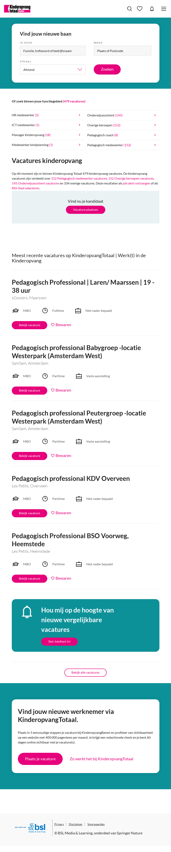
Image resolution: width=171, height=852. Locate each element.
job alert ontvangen (136, 183)
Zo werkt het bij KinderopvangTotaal (101, 758)
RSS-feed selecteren (25, 188)
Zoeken (107, 69)
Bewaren (63, 324)
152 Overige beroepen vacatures (131, 178)
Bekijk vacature (29, 325)
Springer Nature (129, 833)
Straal (25, 61)
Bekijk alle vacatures (85, 672)
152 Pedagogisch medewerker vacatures (79, 178)
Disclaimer (76, 824)
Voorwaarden (96, 824)
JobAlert (151, 8)
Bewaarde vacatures (140, 8)
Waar (98, 42)
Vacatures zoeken (129, 8)
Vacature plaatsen (85, 209)
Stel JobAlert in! (59, 641)
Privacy (59, 824)
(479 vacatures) (74, 101)
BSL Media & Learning (75, 833)
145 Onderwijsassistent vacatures (35, 183)
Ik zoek (26, 42)
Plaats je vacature (40, 758)
